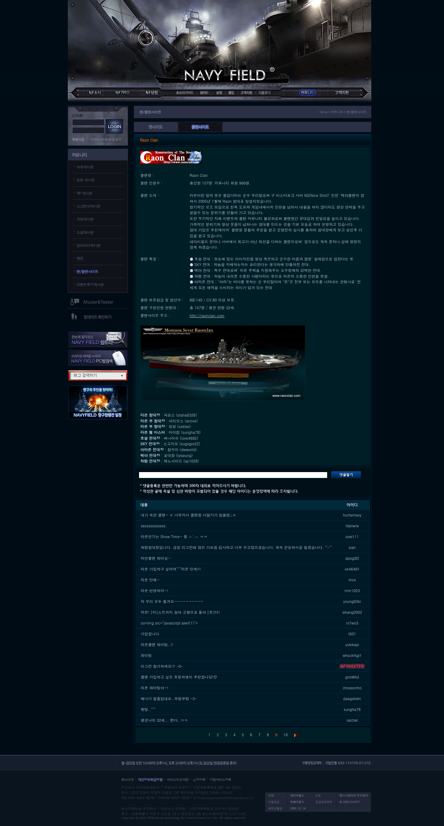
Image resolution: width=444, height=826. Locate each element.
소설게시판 (84, 232)
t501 (352, 633)
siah (352, 547)
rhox (352, 579)
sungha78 (352, 709)
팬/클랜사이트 (87, 271)
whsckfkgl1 (352, 655)
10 (285, 734)
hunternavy (352, 514)
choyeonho (352, 687)
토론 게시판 (85, 179)
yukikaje (352, 644)
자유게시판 (84, 166)
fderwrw (352, 525)
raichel (352, 720)
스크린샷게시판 (88, 206)
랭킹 (79, 258)
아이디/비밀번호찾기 (106, 139)
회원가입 (78, 139)
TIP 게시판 (84, 193)
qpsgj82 (352, 558)
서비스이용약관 (177, 779)
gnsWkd (352, 676)
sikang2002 (352, 612)
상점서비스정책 (220, 779)
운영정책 (199, 779)
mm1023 (352, 590)
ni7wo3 (352, 622)
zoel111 (352, 536)
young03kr (352, 601)
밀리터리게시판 (88, 245)
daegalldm (352, 698)
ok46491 (352, 568)
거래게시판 (84, 219)
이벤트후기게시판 (90, 284)
